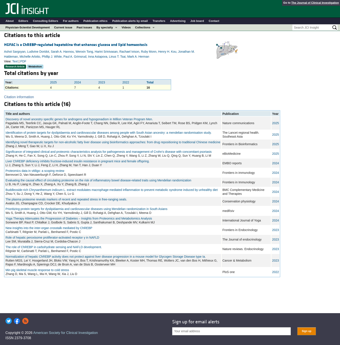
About (10, 21)
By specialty (104, 27)
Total (150, 82)
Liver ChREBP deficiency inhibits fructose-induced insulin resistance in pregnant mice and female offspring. (78, 161)
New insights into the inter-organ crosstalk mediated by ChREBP (49, 228)
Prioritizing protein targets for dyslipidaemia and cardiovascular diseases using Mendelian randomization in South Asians (86, 209)
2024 (77, 82)
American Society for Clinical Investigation (65, 333)
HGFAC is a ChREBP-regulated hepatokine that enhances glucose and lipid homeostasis (75, 44)
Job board (197, 21)
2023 (101, 82)
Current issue (63, 27)
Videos (126, 27)
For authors (70, 21)
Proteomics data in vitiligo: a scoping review (35, 170)
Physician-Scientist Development (27, 27)
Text (15, 61)
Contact (214, 21)
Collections (142, 27)
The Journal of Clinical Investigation (315, 2)
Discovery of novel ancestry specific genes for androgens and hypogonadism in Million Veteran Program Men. (79, 119)
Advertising (178, 21)
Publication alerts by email (130, 21)
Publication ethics (95, 21)
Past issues (84, 27)
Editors (23, 21)
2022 (126, 82)
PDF (23, 61)
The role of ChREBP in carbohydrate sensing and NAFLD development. (54, 247)
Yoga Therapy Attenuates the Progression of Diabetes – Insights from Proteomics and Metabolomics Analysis (79, 218)
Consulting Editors (45, 21)
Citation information (19, 97)
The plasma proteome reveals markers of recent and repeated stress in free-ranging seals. (66, 199)
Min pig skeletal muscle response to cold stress (37, 270)
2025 (53, 82)
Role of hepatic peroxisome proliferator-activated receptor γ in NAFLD (52, 237)
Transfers (159, 21)
